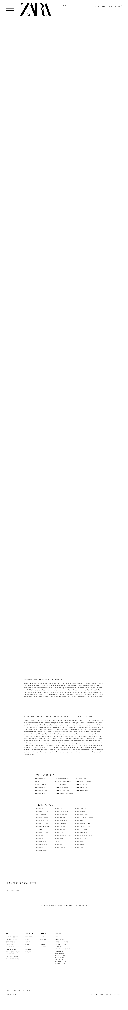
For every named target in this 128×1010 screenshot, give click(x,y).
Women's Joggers (60, 829)
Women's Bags (79, 847)
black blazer (80, 683)
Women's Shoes (59, 844)
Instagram (50, 905)
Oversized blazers (50, 725)
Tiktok (42, 905)
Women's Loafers (79, 844)
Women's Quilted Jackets (61, 811)
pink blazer (58, 747)
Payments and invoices (14, 947)
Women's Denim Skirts (41, 844)
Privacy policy (60, 937)
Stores (42, 944)
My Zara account (12, 937)
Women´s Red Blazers (41, 791)
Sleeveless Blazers (80, 779)
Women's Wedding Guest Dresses (84, 817)
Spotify (85, 905)
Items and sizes (11, 939)
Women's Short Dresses (81, 814)
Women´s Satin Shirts (81, 832)
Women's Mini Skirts (40, 841)
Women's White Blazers (81, 791)
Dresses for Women (40, 814)
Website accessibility (62, 949)
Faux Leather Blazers (60, 785)
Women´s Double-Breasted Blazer (84, 782)
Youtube (78, 905)
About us (43, 937)
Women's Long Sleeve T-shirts (63, 835)
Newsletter (29, 937)
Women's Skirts (59, 838)
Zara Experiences (12, 959)
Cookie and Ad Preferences (60, 958)
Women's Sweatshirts (61, 820)
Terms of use (59, 939)
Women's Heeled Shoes (61, 847)
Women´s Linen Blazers (41, 794)
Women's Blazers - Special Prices (64, 794)
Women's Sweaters (80, 811)
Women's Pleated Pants (81, 829)
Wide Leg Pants (39, 829)
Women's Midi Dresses (61, 814)
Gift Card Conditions (62, 942)
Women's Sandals (39, 847)
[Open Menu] (10, 7)
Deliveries (10, 944)
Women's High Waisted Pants (82, 826)
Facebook (59, 905)
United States (11, 994)
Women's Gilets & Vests (41, 811)
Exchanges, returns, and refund (13, 953)
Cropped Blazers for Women (62, 779)
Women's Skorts (79, 841)
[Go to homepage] (36, 9)
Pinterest (69, 905)
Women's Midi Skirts (80, 838)
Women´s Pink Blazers (81, 788)
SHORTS (57, 841)
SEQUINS (37, 782)
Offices (42, 942)
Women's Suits (39, 838)
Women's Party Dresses (41, 817)
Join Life (43, 939)
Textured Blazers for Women (63, 782)
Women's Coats (59, 808)
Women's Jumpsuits (60, 817)
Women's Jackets (39, 808)
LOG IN (97, 6)
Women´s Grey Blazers (41, 788)
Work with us (44, 947)
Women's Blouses (59, 832)
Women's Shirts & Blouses (42, 832)
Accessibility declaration (59, 952)
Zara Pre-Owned (12, 956)
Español (100, 994)
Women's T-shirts (39, 835)
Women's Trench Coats (81, 808)
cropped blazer (33, 743)
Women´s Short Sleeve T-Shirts (83, 835)
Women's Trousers (60, 826)
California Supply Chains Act (61, 945)
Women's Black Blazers (41, 779)
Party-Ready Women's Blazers (43, 785)
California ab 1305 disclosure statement (63, 963)
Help (104, 6)
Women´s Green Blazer (61, 788)
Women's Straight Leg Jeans (82, 823)
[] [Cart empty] (115, 6)
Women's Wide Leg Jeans (41, 823)
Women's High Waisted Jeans (42, 826)
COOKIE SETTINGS (60, 956)
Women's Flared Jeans (61, 823)
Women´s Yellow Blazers (62, 791)
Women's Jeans (79, 820)
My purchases (11, 949)
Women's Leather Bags (41, 850)
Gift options (10, 942)
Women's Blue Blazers (81, 785)
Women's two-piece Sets (41, 820)
